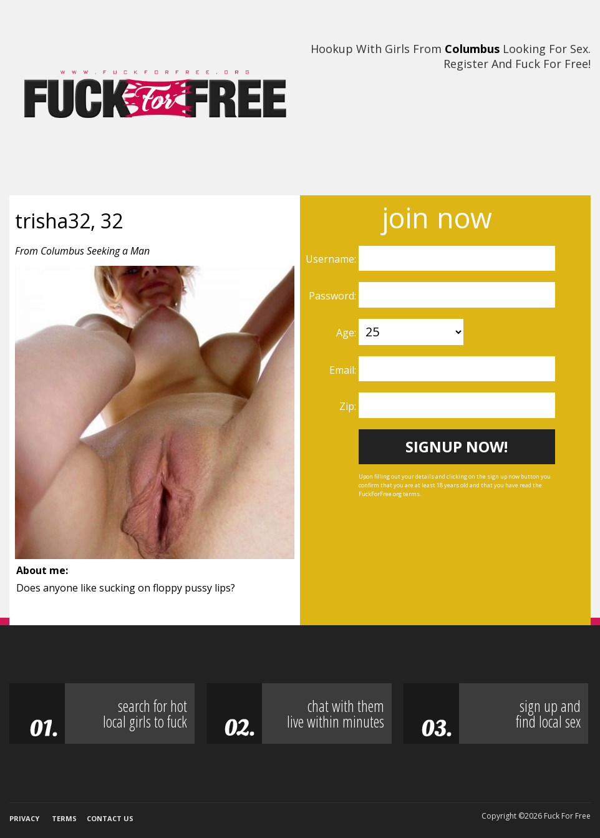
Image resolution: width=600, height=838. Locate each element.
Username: (332, 259)
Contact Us (110, 818)
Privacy (24, 818)
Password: (334, 296)
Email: (344, 370)
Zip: (349, 406)
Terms (64, 818)
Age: (347, 332)
